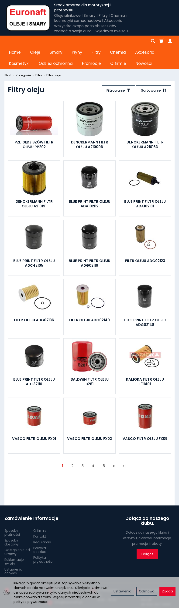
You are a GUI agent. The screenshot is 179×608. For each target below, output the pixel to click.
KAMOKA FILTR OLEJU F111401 (145, 359)
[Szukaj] (152, 41)
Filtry (96, 41)
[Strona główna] (28, 18)
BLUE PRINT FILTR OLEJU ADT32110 (34, 359)
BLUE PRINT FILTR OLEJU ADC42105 (34, 241)
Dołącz (147, 531)
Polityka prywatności (43, 537)
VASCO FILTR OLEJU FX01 (34, 416)
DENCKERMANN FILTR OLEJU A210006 (89, 122)
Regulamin (42, 520)
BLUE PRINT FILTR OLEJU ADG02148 (145, 300)
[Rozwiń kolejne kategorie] (112, 41)
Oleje (35, 41)
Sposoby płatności (12, 510)
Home (15, 41)
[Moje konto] (170, 41)
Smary (56, 41)
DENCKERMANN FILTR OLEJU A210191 (34, 181)
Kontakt (39, 514)
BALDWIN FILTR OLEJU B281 (90, 359)
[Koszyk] (161, 41)
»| (124, 443)
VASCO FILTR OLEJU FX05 (145, 416)
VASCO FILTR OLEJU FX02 (89, 416)
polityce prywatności (31, 601)
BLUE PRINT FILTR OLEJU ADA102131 (145, 181)
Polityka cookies (39, 527)
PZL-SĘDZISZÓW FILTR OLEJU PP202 (34, 122)
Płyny (77, 41)
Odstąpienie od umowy (17, 529)
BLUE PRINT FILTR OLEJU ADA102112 (89, 181)
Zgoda (167, 591)
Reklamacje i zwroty (14, 539)
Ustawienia (122, 591)
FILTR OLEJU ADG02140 (89, 297)
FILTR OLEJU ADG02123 (145, 238)
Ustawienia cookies (13, 549)
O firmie (40, 508)
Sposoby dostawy (11, 520)
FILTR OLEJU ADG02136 (34, 297)
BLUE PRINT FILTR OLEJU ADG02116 (89, 241)
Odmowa (147, 591)
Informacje (45, 496)
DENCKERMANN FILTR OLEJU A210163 (145, 122)
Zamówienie (17, 496)
